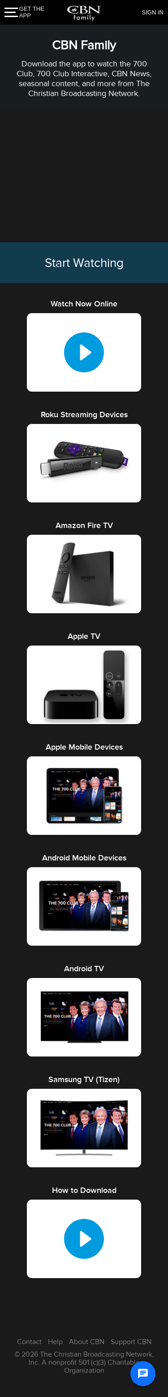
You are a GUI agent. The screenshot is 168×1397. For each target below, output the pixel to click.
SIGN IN (153, 12)
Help (55, 1342)
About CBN (86, 1342)
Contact (29, 1342)
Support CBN (131, 1342)
